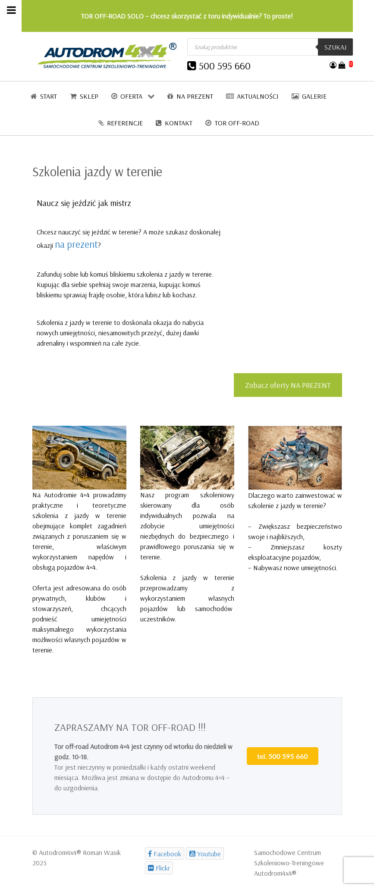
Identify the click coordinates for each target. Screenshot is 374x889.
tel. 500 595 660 (282, 756)
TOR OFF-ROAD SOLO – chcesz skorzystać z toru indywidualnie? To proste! (187, 16)
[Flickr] (159, 867)
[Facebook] (165, 853)
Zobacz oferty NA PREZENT (288, 385)
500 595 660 (225, 65)
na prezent (76, 244)
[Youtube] (205, 853)
